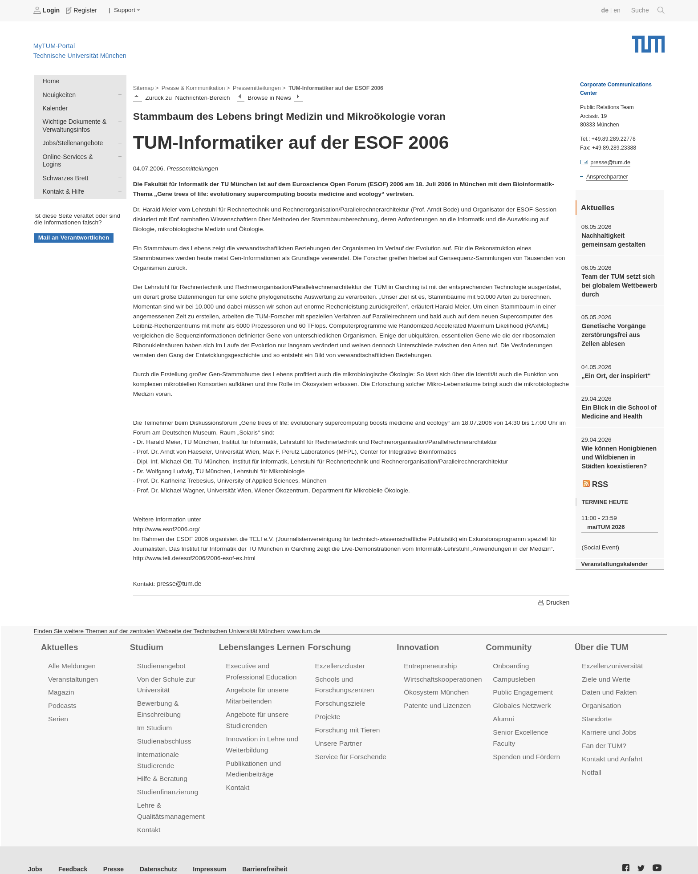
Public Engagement (522, 690)
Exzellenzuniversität (611, 664)
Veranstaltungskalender (613, 557)
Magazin (60, 690)
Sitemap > (145, 87)
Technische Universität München (648, 40)
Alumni (503, 716)
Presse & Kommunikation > (194, 87)
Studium (146, 646)
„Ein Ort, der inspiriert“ (614, 372)
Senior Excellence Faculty (531, 729)
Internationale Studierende (176, 750)
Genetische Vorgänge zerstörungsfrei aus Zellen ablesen (619, 332)
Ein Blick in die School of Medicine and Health (617, 407)
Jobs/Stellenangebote (118, 140)
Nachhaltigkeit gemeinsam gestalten (612, 239)
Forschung (328, 646)
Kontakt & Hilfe (118, 179)
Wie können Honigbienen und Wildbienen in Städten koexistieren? (619, 452)
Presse (111, 851)
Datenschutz (154, 851)
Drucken (553, 601)
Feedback (71, 851)
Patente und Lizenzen (436, 703)
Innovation (417, 646)
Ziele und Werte (605, 677)
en (618, 10)
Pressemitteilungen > (254, 87)
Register (81, 10)
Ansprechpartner (606, 176)
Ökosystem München (435, 690)
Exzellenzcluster (339, 664)
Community (508, 646)
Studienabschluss (163, 737)
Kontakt (148, 812)
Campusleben (513, 677)
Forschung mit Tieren (346, 727)
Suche (648, 10)
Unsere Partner (337, 740)
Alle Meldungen (71, 664)
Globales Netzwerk (521, 703)
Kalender (118, 106)
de (606, 10)
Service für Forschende (349, 752)
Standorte (596, 716)
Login (47, 10)
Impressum (203, 851)
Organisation (601, 703)
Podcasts (62, 703)
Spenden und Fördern (525, 742)
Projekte (327, 714)
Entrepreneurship (429, 664)
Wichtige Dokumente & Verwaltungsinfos (118, 119)
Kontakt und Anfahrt (611, 755)
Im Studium (154, 724)
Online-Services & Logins (118, 153)
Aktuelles (59, 646)
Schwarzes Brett (118, 166)
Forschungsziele (339, 701)
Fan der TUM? (603, 742)
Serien (57, 716)
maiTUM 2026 (605, 521)
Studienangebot (160, 664)
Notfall (591, 768)
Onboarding (510, 664)
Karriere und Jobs (608, 729)
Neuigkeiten (118, 93)
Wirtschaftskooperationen (441, 677)
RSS (595, 478)
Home (50, 80)
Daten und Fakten (608, 690)
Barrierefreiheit (256, 851)
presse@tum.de (178, 583)
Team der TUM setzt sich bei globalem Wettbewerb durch (617, 284)
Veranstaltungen (72, 677)
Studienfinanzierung (166, 776)
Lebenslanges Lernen (260, 646)
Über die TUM (601, 646)
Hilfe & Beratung (161, 763)
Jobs (35, 851)
